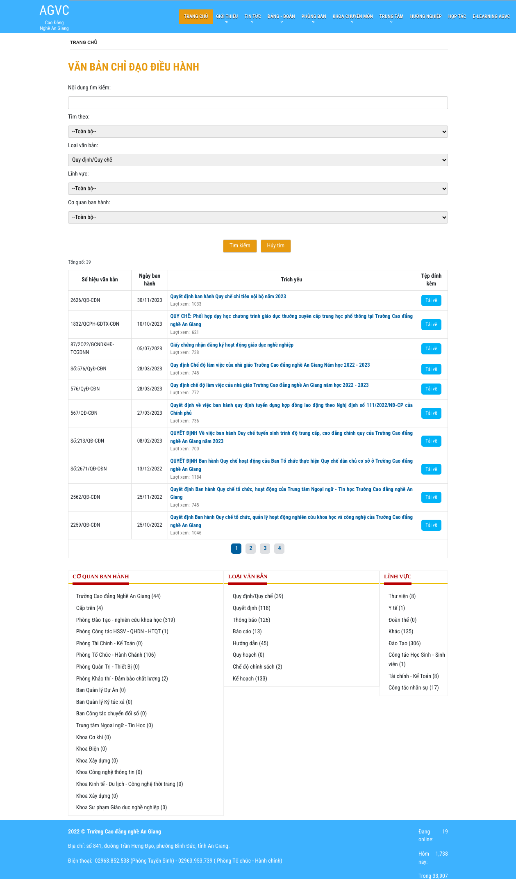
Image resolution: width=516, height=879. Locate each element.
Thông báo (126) (251, 620)
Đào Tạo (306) (405, 643)
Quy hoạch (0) (248, 655)
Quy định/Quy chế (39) (258, 596)
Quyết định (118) (252, 608)
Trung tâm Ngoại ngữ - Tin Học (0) (114, 725)
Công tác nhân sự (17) (414, 688)
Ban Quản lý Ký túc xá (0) (104, 702)
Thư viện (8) (402, 596)
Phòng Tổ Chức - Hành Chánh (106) (116, 655)
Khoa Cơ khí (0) (93, 737)
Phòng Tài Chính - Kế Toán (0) (109, 643)
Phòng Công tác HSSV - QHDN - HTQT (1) (122, 631)
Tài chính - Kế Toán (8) (414, 676)
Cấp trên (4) (89, 608)
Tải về (431, 300)
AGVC (54, 10)
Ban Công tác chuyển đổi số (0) (111, 713)
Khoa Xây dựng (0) (97, 761)
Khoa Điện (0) (91, 749)
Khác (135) (401, 631)
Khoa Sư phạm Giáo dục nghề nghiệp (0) (121, 807)
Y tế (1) (397, 608)
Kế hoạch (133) (250, 679)
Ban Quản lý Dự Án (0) (101, 690)
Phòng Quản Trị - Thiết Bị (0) (108, 667)
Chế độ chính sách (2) (257, 667)
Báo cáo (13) (247, 631)
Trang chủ (83, 42)
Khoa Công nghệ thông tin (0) (109, 772)
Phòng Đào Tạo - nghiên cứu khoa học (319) (125, 620)
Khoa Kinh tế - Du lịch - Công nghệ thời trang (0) (129, 784)
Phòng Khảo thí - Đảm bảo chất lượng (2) (122, 679)
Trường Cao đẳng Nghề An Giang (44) (118, 596)
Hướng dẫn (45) (250, 643)
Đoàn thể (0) (402, 620)
